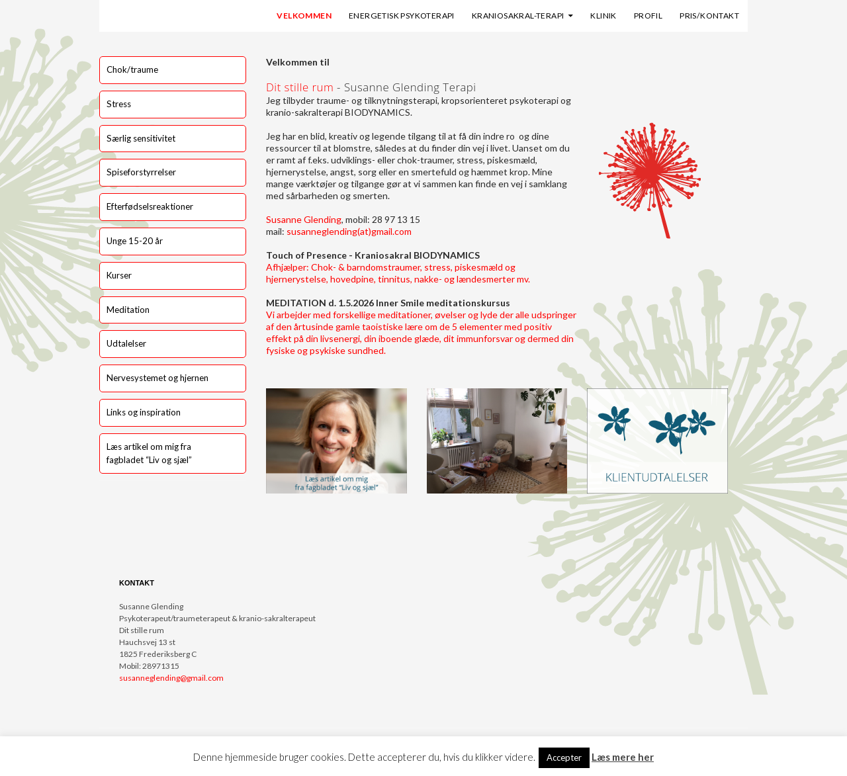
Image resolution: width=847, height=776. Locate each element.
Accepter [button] (564, 757)
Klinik (603, 16)
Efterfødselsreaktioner (150, 206)
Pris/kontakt (709, 16)
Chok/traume (132, 69)
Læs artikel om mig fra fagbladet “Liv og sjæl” (149, 453)
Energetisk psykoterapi (402, 16)
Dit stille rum (300, 87)
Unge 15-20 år (135, 241)
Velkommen (304, 16)
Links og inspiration (144, 412)
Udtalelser (126, 343)
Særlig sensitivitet (141, 138)
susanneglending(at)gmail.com (349, 231)
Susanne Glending (303, 219)
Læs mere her (623, 757)
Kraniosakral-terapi (518, 16)
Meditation (128, 309)
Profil (648, 16)
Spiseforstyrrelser (141, 172)
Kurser (119, 275)
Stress (119, 104)
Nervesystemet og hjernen (157, 377)
